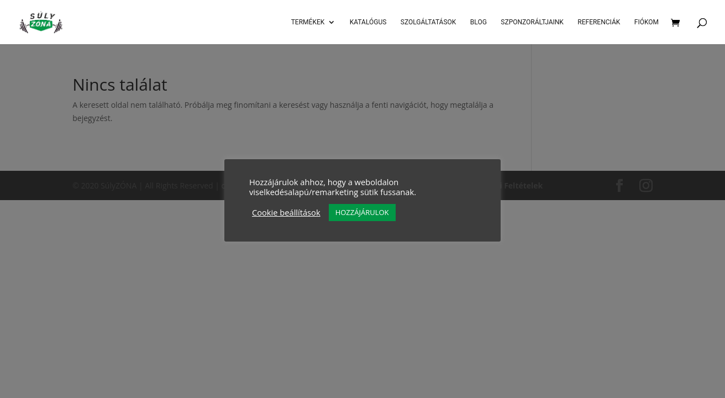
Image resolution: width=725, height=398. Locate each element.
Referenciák (598, 22)
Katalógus (368, 22)
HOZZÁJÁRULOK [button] (362, 212)
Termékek (308, 22)
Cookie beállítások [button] (286, 212)
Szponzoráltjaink (532, 22)
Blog (478, 22)
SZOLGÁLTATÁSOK (428, 22)
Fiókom (646, 22)
